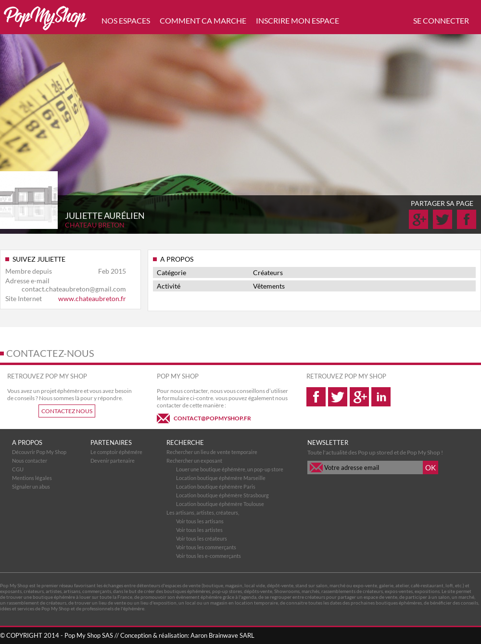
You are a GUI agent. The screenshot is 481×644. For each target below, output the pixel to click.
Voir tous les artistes (199, 530)
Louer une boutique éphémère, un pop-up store (229, 469)
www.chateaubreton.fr (92, 298)
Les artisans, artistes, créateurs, (202, 512)
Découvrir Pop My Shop (39, 452)
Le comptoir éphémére (116, 452)
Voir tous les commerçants (206, 547)
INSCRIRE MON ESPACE (297, 20)
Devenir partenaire (112, 460)
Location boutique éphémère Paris (215, 486)
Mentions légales (32, 478)
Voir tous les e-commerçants (208, 556)
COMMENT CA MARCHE (203, 20)
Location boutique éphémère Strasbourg (222, 495)
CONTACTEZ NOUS (66, 411)
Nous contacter (29, 460)
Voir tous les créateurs (201, 538)
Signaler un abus (31, 486)
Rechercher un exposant (194, 460)
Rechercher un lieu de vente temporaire (211, 452)
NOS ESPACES (125, 20)
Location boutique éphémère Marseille (221, 478)
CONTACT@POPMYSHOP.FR (212, 418)
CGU (18, 469)
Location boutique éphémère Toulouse (220, 504)
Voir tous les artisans (200, 521)
